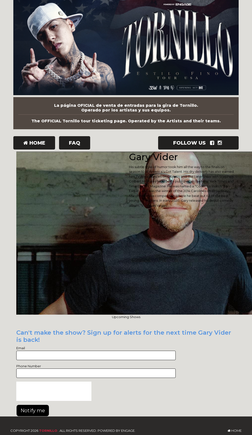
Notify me (33, 410)
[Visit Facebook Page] (213, 143)
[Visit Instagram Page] (221, 143)
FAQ (74, 143)
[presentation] (53, 391)
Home (34, 143)
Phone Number (28, 366)
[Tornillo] (126, 48)
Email (20, 348)
